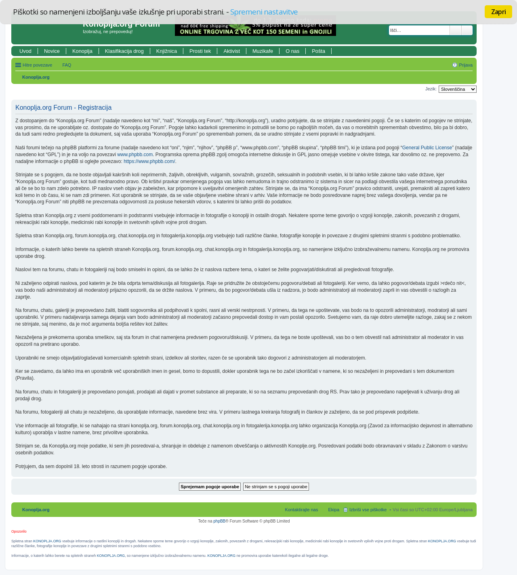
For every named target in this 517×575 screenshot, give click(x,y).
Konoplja (82, 51)
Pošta (318, 51)
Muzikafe (262, 51)
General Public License (427, 148)
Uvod (25, 51)
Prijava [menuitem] (466, 65)
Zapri (498, 11)
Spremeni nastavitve (264, 11)
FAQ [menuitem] (66, 65)
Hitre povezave (37, 65)
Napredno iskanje (467, 30)
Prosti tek (200, 51)
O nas (292, 51)
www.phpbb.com (135, 154)
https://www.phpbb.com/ (149, 161)
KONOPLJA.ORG (47, 541)
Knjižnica (166, 51)
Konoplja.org (36, 77)
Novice (52, 51)
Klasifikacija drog (124, 51)
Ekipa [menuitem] (333, 509)
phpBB (219, 521)
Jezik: (431, 88)
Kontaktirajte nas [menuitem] (301, 509)
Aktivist (231, 51)
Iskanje (456, 30)
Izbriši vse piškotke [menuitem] (368, 509)
